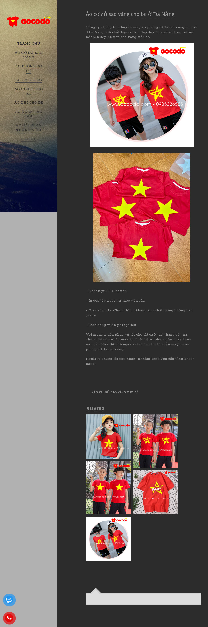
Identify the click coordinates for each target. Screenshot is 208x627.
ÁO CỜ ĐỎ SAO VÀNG (29, 55)
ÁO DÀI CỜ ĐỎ (28, 80)
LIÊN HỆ (28, 139)
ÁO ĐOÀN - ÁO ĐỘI (28, 114)
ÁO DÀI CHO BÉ (28, 102)
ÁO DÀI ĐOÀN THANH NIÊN (29, 127)
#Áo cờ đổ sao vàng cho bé (114, 392)
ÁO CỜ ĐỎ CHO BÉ (28, 91)
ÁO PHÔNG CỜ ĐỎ (28, 68)
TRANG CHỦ (28, 43)
